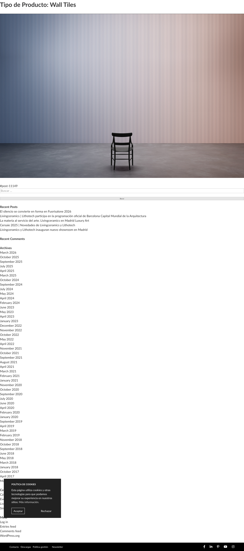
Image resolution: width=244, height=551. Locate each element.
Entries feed (8, 526)
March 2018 (8, 462)
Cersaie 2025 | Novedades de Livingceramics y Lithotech (37, 225)
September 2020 (11, 394)
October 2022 (9, 335)
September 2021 (11, 357)
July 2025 (6, 266)
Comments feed (10, 531)
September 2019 (11, 421)
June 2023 (7, 307)
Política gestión (40, 546)
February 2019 (10, 435)
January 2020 (9, 417)
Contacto (14, 546)
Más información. (29, 502)
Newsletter (57, 546)
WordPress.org (10, 535)
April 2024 (7, 298)
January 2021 (9, 380)
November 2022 (11, 330)
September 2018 (11, 449)
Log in (4, 522)
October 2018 (9, 444)
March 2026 (8, 252)
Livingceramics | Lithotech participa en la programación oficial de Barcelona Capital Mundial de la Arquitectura (73, 216)
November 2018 (11, 440)
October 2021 (9, 353)
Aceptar (18, 511)
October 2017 (9, 472)
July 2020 (6, 399)
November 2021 (11, 348)
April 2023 (7, 316)
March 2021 (8, 371)
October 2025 (9, 257)
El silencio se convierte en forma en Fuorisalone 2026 (35, 211)
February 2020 (10, 412)
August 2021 (8, 362)
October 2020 (9, 389)
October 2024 (9, 280)
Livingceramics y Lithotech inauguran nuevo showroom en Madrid (43, 230)
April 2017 (7, 476)
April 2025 (7, 271)
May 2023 (7, 312)
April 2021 (7, 367)
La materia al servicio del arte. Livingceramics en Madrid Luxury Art (44, 220)
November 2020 (11, 385)
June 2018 (7, 453)
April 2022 (7, 344)
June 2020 (7, 403)
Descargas (26, 546)
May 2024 (7, 293)
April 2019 (7, 426)
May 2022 (7, 339)
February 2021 (10, 376)
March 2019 (8, 430)
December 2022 (11, 325)
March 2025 (8, 275)
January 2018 (9, 467)
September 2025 (11, 262)
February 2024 (10, 303)
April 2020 (7, 408)
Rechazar (46, 511)
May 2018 (7, 458)
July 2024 (6, 289)
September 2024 (11, 284)
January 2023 (9, 321)
